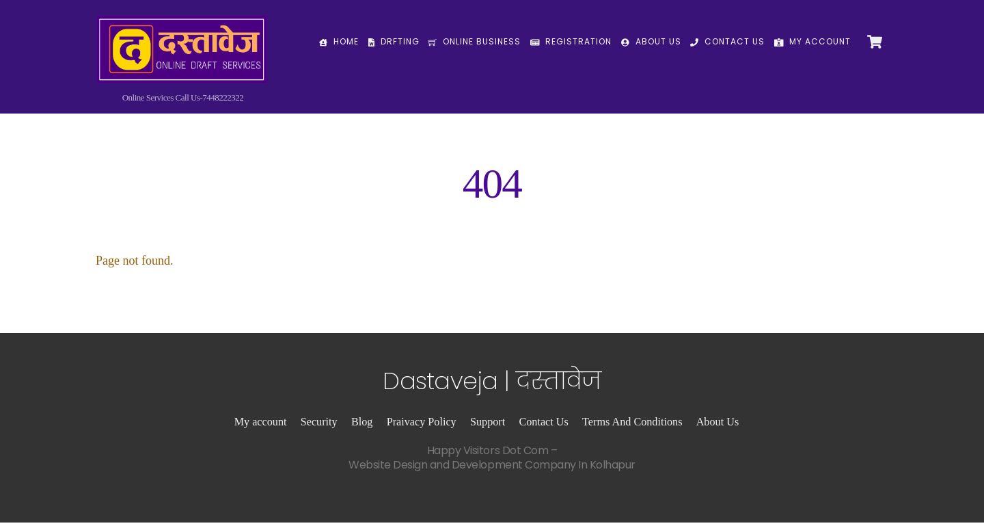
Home (339, 41)
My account (260, 427)
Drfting (394, 41)
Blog (361, 427)
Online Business (474, 41)
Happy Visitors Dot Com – (492, 463)
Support (487, 427)
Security (319, 427)
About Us (651, 41)
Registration (571, 41)
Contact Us (727, 41)
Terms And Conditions (632, 427)
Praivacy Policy (421, 427)
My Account (812, 41)
